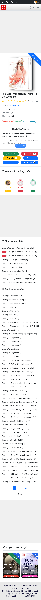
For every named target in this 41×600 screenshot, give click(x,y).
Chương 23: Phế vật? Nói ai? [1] (14, 379)
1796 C (33, 572)
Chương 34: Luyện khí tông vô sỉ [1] (16, 421)
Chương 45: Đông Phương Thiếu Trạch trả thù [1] (21, 463)
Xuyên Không (29, 122)
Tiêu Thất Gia (13, 106)
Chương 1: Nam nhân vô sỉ (12, 296)
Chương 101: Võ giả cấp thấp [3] (14, 263)
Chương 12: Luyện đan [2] (12, 337)
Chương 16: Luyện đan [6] (12, 353)
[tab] (11, 162)
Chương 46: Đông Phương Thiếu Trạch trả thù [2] (21, 466)
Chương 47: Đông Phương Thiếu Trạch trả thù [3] (21, 470)
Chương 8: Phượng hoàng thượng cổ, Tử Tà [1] (20, 322)
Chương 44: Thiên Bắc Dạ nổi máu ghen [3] (19, 459)
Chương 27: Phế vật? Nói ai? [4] (14, 394)
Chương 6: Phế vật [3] (10, 315)
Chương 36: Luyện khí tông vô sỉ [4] (16, 428)
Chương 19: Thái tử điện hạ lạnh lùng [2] (17, 364)
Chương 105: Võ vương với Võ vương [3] (18, 248)
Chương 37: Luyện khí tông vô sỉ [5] (16, 432)
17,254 (6, 572)
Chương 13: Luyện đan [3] (12, 341)
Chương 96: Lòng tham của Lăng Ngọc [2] (19, 282)
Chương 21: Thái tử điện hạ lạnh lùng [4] (17, 372)
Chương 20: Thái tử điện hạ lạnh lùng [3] (18, 368)
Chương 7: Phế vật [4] (10, 319)
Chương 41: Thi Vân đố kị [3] (13, 447)
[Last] (26, 488)
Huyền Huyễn (8, 122)
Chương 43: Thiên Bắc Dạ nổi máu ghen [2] (19, 455)
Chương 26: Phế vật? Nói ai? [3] (14, 391)
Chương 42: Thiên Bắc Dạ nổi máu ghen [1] (19, 451)
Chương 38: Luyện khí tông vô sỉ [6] (16, 436)
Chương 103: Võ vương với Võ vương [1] (22, 256)
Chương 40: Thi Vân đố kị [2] (13, 444)
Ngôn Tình (29, 576)
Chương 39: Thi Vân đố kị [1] (13, 440)
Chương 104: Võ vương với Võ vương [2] (22, 252)
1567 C (14, 572)
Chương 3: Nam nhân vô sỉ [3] (14, 303)
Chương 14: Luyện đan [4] (12, 345)
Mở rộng (20, 146)
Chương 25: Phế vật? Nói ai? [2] (14, 387)
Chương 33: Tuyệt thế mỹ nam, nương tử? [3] (19, 417)
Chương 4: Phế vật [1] (10, 307)
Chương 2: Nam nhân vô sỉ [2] (14, 300)
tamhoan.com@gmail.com (26, 593)
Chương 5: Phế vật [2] (10, 311)
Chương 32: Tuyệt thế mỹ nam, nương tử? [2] (19, 413)
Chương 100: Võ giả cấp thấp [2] (15, 267)
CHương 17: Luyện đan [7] (12, 356)
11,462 (25, 572)
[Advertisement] (20, 32)
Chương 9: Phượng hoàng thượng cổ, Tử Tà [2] (20, 326)
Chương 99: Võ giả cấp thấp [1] (14, 271)
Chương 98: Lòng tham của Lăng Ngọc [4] (19, 275)
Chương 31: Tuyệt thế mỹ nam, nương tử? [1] (19, 410)
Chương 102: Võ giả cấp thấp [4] (15, 260)
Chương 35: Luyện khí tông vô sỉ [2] (16, 425)
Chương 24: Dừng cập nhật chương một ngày (20, 383)
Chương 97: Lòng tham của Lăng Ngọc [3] (18, 279)
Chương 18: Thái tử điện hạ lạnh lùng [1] (17, 360)
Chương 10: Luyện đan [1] (12, 330)
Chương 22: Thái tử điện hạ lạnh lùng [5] (18, 375)
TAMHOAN (27, 586)
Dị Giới (18, 122)
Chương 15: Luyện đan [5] (12, 349)
